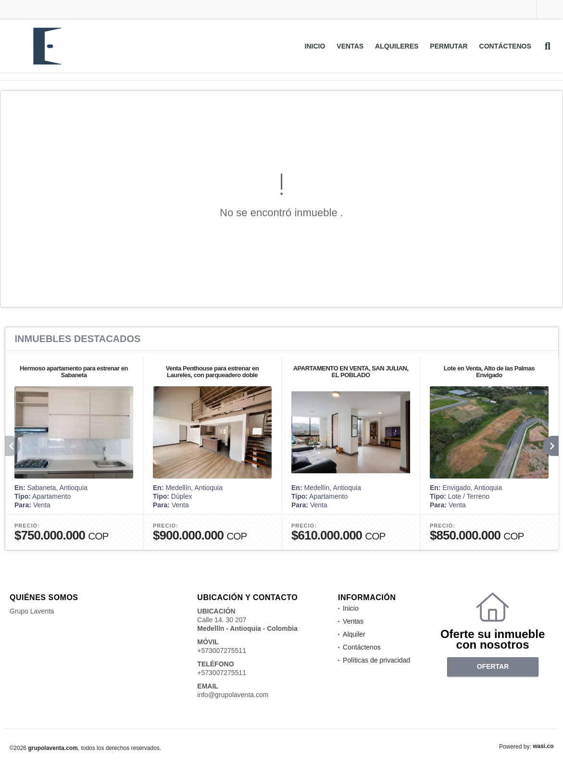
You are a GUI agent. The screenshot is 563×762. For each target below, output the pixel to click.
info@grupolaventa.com (232, 695)
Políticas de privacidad (376, 660)
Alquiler (354, 634)
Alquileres (396, 46)
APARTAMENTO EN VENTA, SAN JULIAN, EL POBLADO (350, 372)
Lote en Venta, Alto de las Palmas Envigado (489, 372)
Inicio (315, 46)
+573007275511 (221, 650)
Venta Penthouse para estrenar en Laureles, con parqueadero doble (212, 372)
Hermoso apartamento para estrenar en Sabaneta (74, 372)
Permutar (448, 46)
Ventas (350, 46)
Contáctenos (505, 46)
